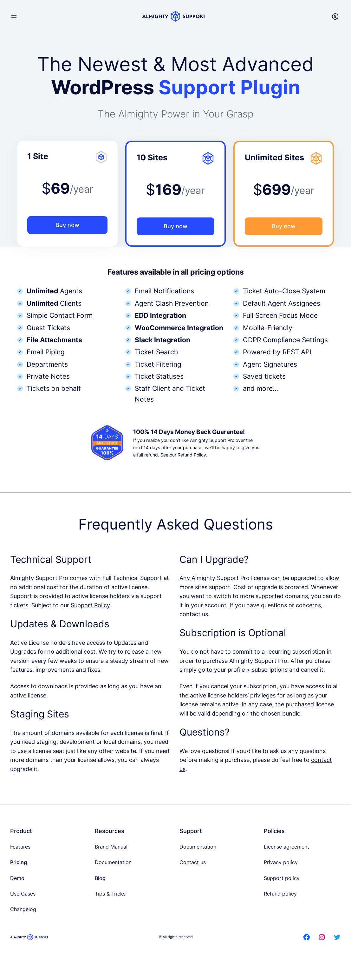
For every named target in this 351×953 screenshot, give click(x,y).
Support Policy (90, 605)
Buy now (67, 225)
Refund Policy (192, 454)
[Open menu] (14, 16)
